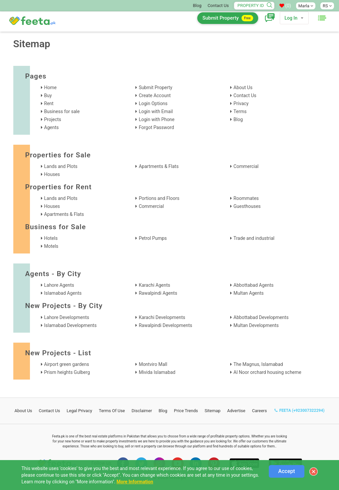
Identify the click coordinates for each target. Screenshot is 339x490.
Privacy (241, 103)
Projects (52, 119)
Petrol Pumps (153, 238)
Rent (49, 103)
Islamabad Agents (63, 293)
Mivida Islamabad (157, 372)
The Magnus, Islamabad (258, 364)
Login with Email (156, 111)
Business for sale (62, 111)
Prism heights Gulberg (67, 372)
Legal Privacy (79, 410)
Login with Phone (156, 119)
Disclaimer (142, 410)
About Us (243, 87)
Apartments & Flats (159, 166)
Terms (240, 111)
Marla (305, 5)
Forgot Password (156, 127)
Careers (259, 410)
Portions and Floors (159, 198)
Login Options (153, 103)
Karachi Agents (154, 285)
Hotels (51, 238)
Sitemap (213, 410)
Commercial (246, 166)
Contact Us (218, 5)
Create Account (155, 95)
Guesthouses (247, 206)
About (23, 410)
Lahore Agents (59, 285)
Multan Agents (249, 293)
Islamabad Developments (70, 325)
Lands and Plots (61, 166)
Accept (286, 471)
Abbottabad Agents (253, 285)
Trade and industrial (254, 238)
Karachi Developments (162, 317)
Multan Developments (256, 325)
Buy (48, 95)
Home (50, 87)
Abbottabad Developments (261, 317)
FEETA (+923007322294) (299, 410)
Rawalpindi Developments (165, 325)
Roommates (246, 198)
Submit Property (227, 18)
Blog (197, 5)
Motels (51, 246)
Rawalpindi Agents (158, 293)
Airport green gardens (66, 364)
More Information (134, 481)
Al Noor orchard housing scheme (267, 372)
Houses (52, 174)
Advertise (236, 410)
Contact (49, 410)
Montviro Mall (153, 364)
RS (327, 5)
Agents (51, 127)
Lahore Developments (66, 317)
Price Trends (186, 410)
